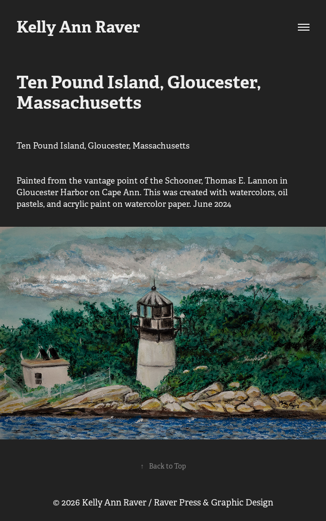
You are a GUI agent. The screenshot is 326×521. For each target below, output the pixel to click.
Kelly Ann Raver (78, 27)
